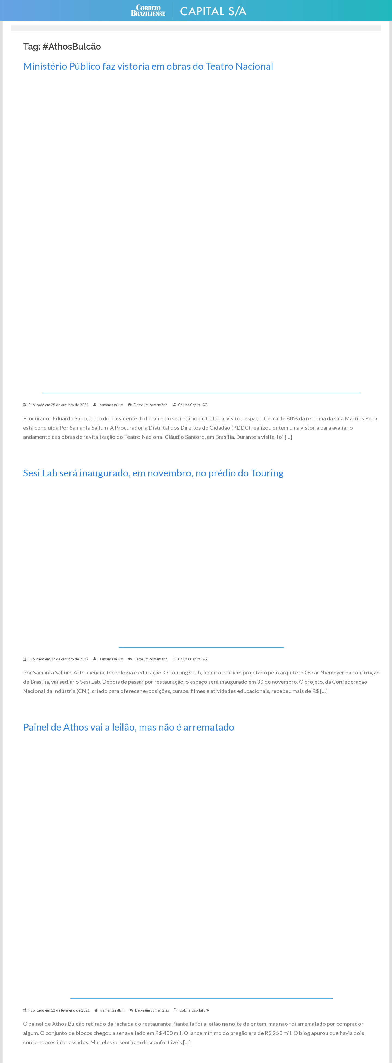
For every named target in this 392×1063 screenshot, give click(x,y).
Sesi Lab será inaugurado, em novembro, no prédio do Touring (153, 473)
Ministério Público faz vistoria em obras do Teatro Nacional (148, 66)
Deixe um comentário (151, 405)
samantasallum (111, 405)
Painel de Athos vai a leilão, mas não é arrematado (128, 727)
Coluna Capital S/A (193, 405)
